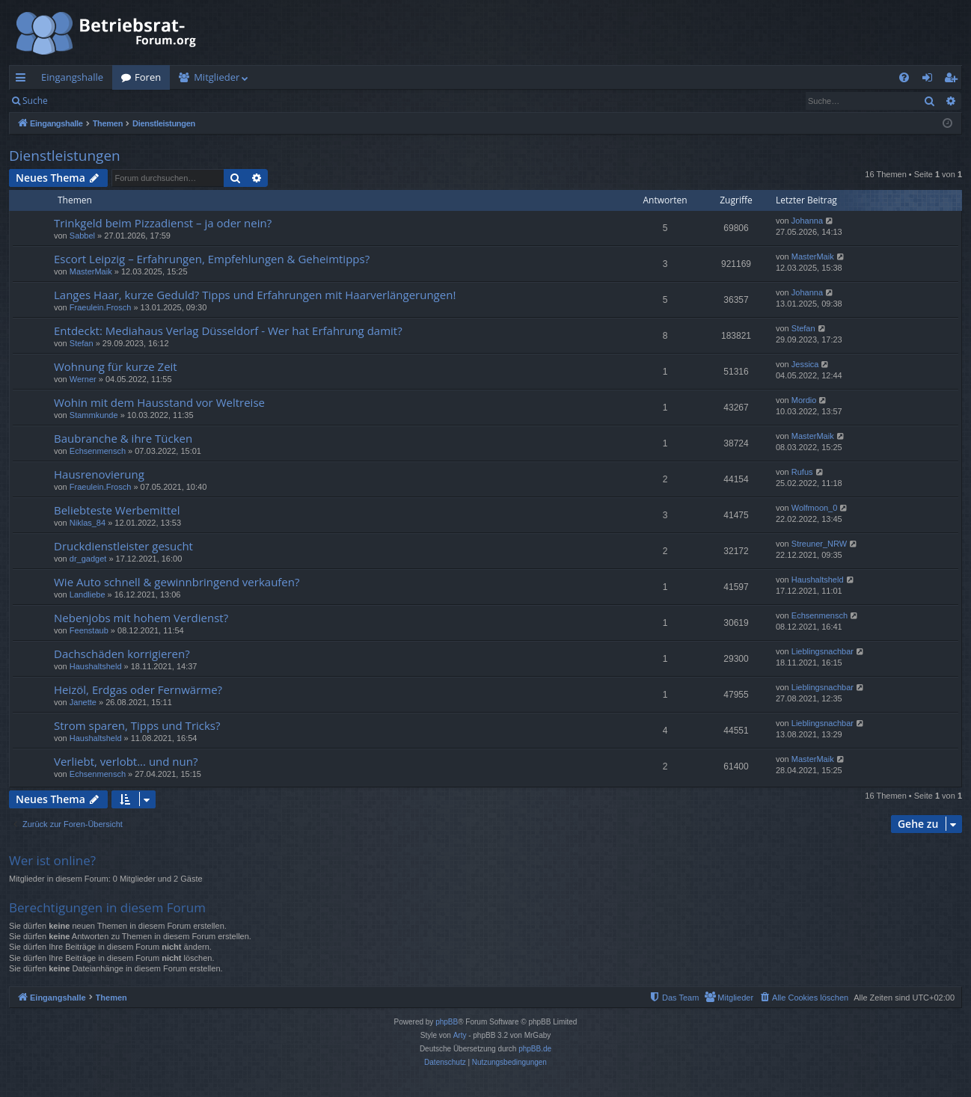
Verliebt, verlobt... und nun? (125, 761)
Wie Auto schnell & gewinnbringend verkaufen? (176, 581)
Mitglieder (216, 77)
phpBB (446, 1022)
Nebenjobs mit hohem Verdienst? (141, 617)
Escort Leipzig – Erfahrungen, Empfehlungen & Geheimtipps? (212, 258)
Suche (35, 100)
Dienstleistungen (64, 155)
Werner (83, 379)
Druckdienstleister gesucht (123, 545)
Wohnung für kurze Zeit (115, 366)
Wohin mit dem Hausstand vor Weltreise (159, 402)
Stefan (82, 343)
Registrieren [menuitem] (954, 80)
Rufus (802, 471)
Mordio (804, 400)
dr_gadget (88, 558)
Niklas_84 (87, 522)
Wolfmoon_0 (814, 507)
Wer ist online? (52, 860)
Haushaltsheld (817, 579)
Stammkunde (94, 415)
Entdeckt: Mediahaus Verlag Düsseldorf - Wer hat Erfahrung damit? (228, 330)
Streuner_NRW (819, 543)
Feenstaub (89, 630)
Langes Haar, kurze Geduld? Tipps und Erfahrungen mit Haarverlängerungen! (255, 294)
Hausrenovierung (99, 474)
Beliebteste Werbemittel (117, 510)
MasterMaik (91, 271)
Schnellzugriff (23, 80)
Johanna (807, 220)
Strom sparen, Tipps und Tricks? (137, 725)
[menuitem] (904, 77)
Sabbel (82, 235)
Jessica (805, 364)
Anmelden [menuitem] (931, 80)
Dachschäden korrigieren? (122, 653)
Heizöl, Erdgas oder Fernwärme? (138, 689)
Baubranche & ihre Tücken (123, 438)
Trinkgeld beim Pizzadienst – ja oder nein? (163, 222)
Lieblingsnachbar (822, 651)
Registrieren (159, 100)
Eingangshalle (72, 77)
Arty (460, 1035)
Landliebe (87, 594)
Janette (83, 702)
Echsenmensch (98, 450)
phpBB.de (534, 1049)
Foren (148, 77)
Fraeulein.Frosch (101, 307)
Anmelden (91, 100)
